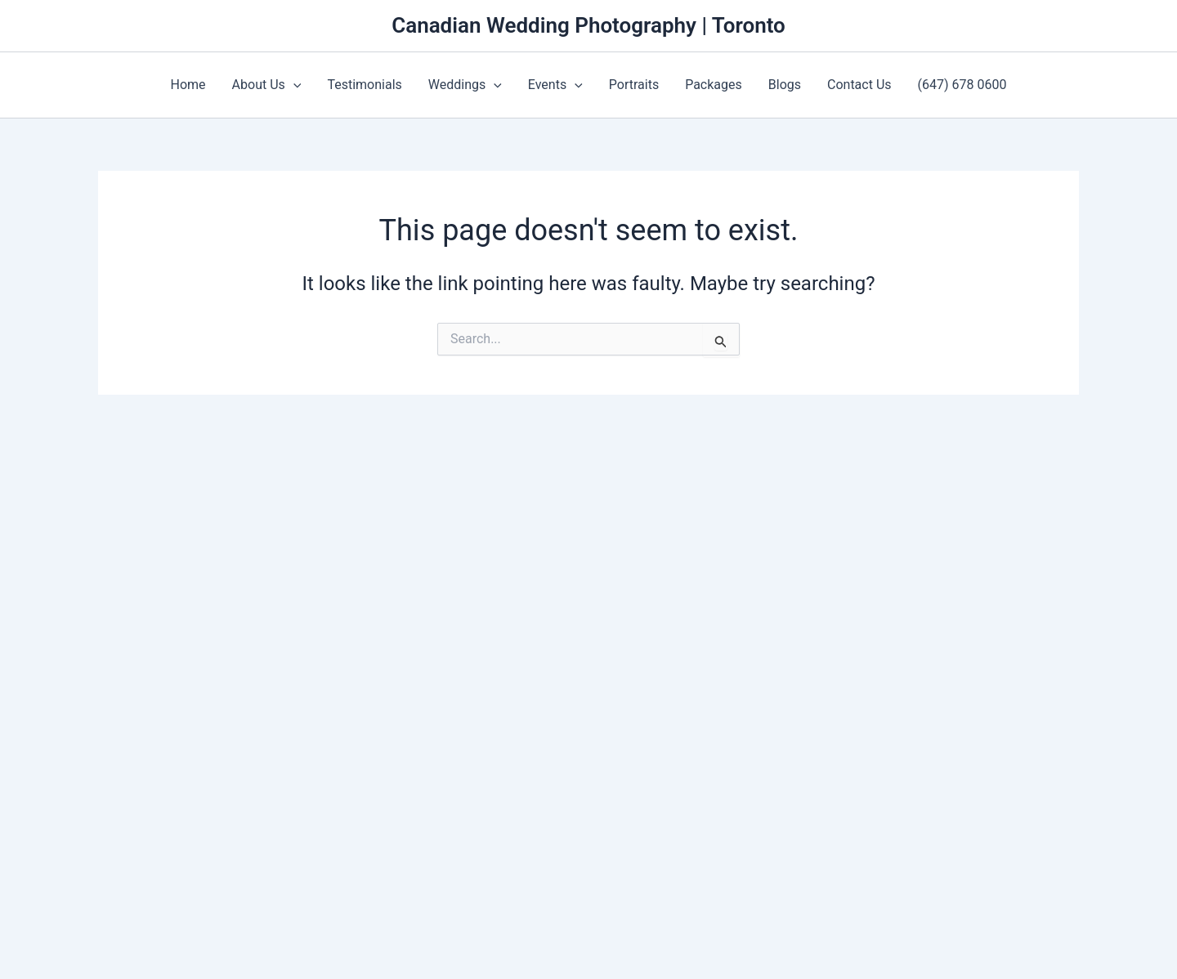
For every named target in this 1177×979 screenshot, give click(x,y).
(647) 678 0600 (962, 84)
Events (555, 85)
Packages (713, 84)
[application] (293, 85)
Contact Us (859, 84)
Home (188, 84)
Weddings (465, 85)
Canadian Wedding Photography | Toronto (588, 25)
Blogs (784, 84)
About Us (267, 85)
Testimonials (364, 84)
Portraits (634, 84)
